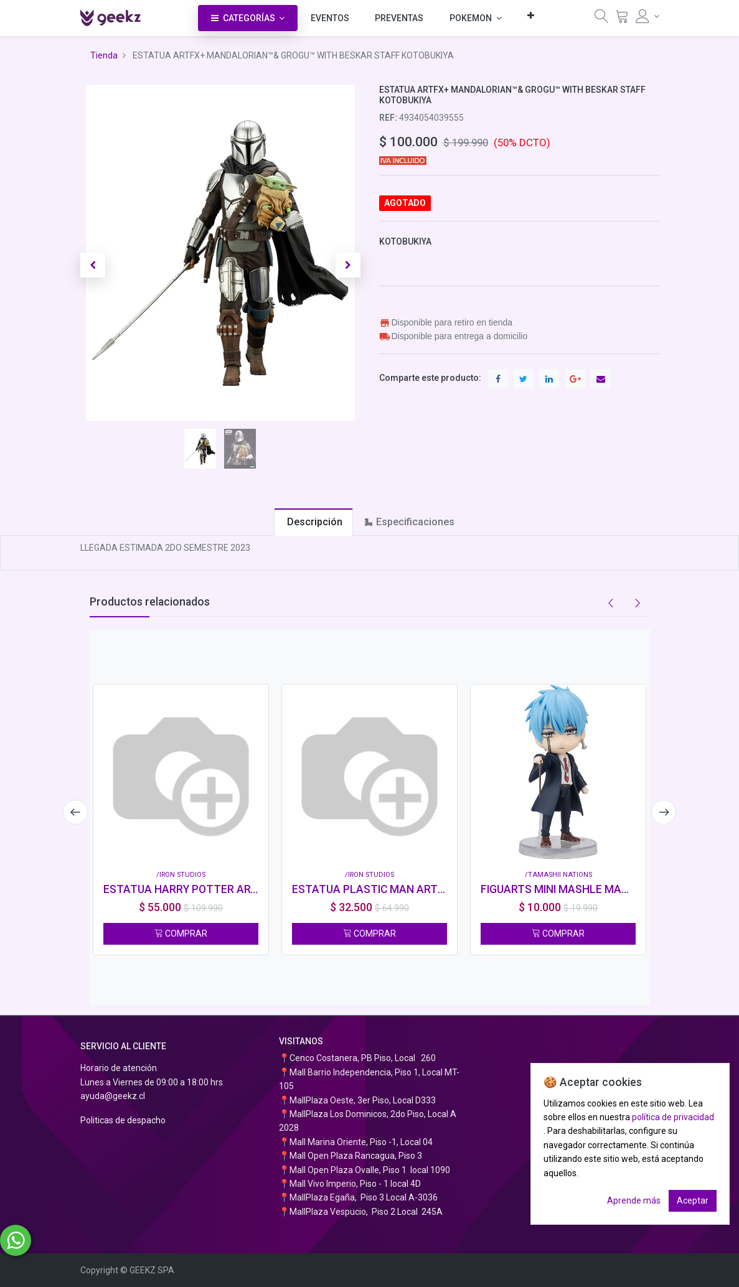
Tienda (104, 55)
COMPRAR (180, 933)
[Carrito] (622, 19)
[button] (530, 15)
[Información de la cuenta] (647, 16)
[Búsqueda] (601, 19)
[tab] (313, 522)
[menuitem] (330, 18)
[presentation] (74, 812)
